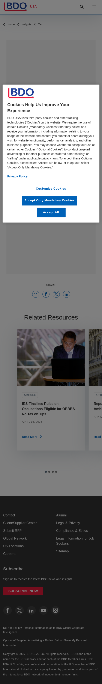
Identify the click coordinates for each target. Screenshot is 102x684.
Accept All (51, 212)
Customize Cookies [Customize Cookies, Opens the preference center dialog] (51, 188)
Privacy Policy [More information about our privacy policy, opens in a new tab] (17, 176)
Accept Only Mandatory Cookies (49, 200)
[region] (51, 154)
